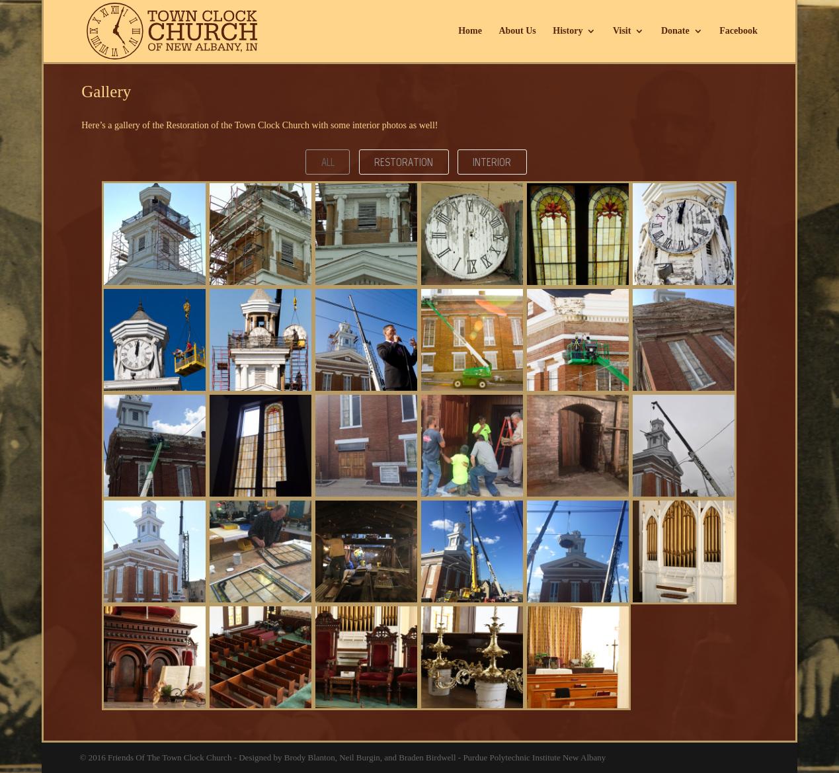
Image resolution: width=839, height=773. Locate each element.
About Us (517, 31)
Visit (622, 31)
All (328, 162)
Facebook (738, 31)
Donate (675, 31)
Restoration (403, 162)
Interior (492, 162)
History (567, 31)
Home (470, 31)
